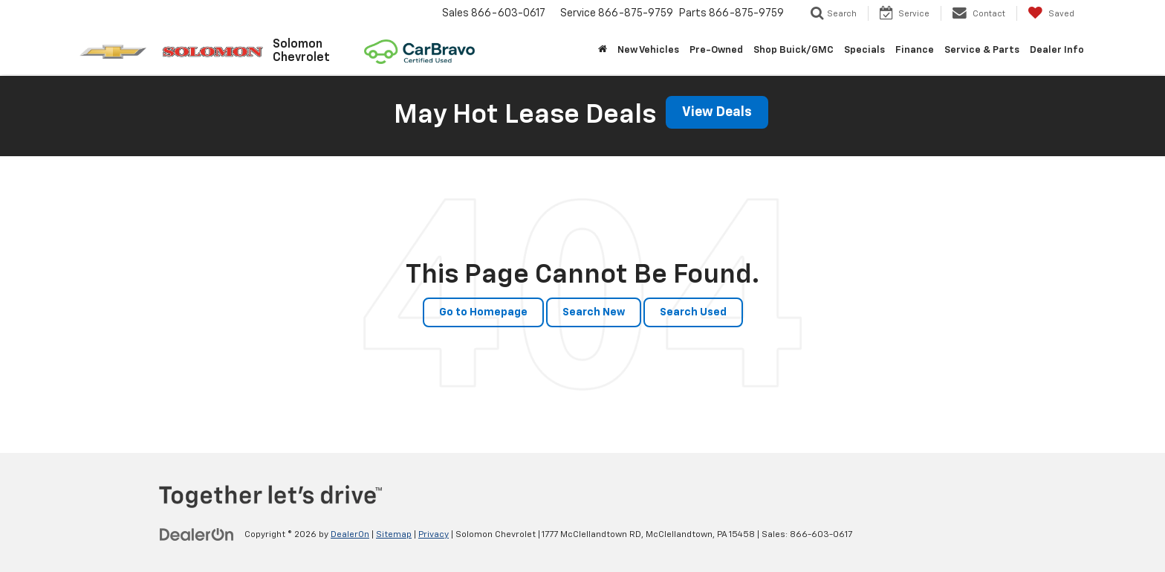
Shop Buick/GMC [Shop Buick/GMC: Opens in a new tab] (793, 50)
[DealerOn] (197, 534)
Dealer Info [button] (1057, 50)
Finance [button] (914, 50)
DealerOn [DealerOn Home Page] (350, 534)
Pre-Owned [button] (716, 50)
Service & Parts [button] (981, 50)
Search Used (693, 312)
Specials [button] (864, 50)
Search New (593, 312)
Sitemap (394, 534)
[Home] (602, 50)
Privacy (433, 534)
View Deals (717, 112)
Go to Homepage (483, 312)
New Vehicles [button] (648, 50)
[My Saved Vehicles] (1051, 13)
